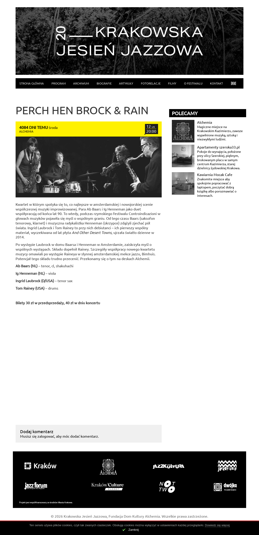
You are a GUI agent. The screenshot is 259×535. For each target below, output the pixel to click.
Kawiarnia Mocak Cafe (214, 174)
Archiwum (81, 83)
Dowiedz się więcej (217, 525)
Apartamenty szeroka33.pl (218, 147)
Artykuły (126, 83)
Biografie (104, 83)
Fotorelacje (151, 83)
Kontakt (216, 83)
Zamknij (133, 529)
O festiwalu (193, 83)
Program (58, 83)
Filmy (172, 83)
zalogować (45, 436)
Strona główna (31, 83)
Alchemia (204, 122)
